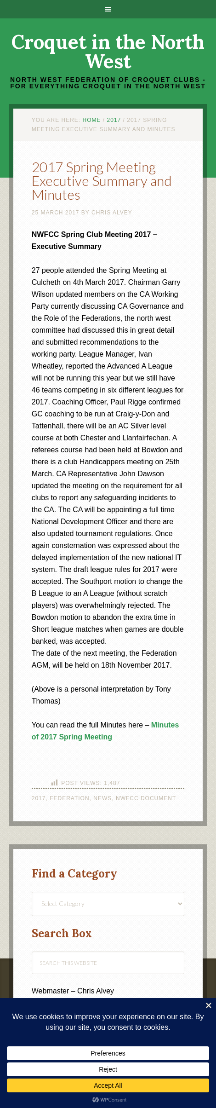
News (102, 798)
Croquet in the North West (108, 51)
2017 (39, 798)
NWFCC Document (146, 798)
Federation (69, 798)
